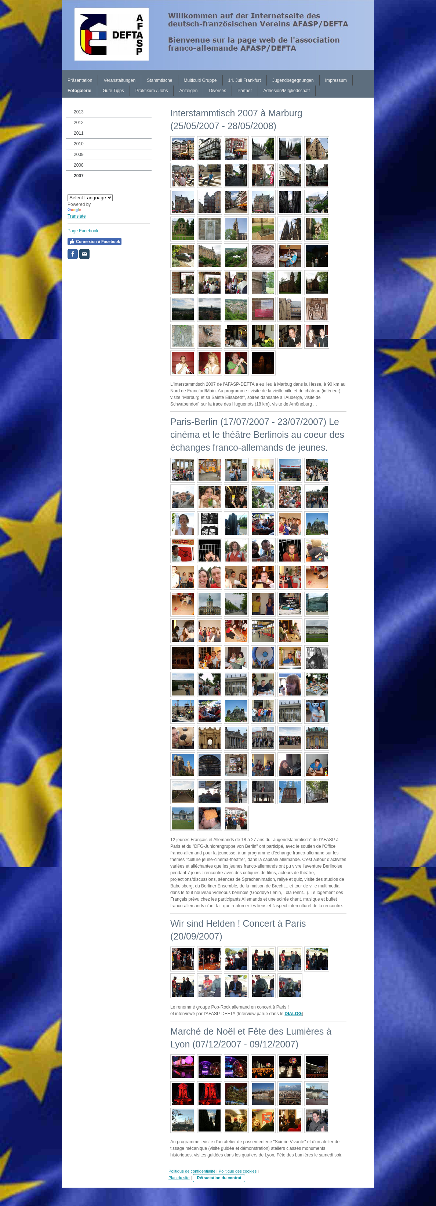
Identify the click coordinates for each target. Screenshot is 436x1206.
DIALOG (293, 1013)
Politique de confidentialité (191, 1171)
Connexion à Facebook (94, 241)
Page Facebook (83, 230)
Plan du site (178, 1178)
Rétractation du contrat (219, 1178)
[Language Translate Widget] (90, 197)
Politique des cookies (238, 1171)
